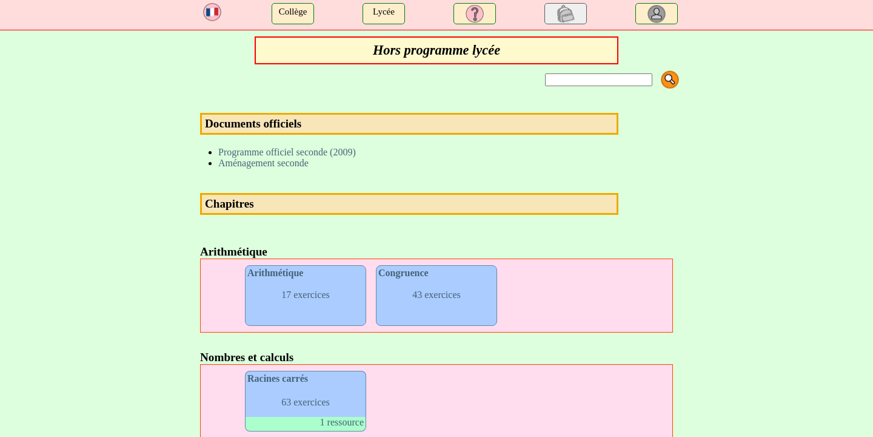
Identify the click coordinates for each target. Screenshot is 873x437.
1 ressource (342, 422)
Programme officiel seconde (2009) (287, 152)
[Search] (598, 79)
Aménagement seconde (263, 163)
